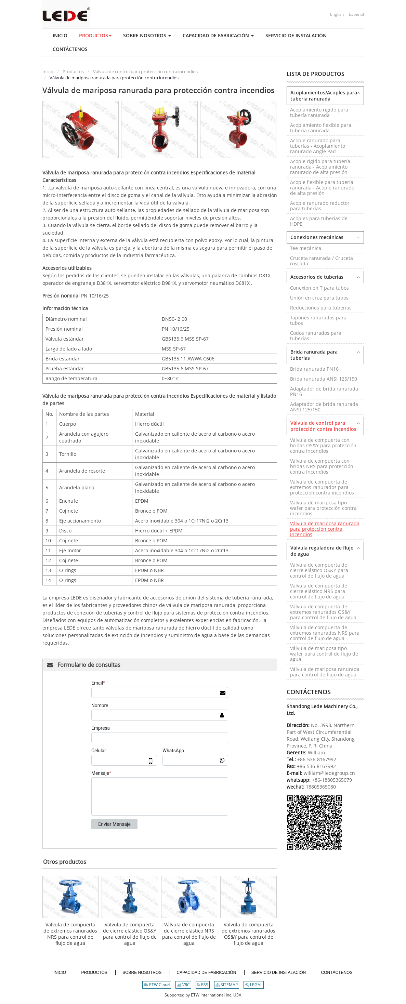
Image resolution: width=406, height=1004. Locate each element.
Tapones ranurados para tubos (318, 320)
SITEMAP (226, 985)
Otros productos (64, 862)
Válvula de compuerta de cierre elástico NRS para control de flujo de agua (189, 933)
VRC (183, 985)
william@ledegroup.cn (328, 773)
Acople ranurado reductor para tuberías (320, 206)
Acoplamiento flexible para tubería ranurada (320, 128)
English (337, 14)
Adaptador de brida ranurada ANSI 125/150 (324, 407)
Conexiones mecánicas (316, 237)
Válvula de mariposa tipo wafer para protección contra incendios (323, 508)
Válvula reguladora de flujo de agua (322, 550)
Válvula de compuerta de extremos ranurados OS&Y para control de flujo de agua (248, 933)
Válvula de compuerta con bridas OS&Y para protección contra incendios (323, 445)
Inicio (47, 71)
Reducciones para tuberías (321, 307)
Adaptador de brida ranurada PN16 (324, 391)
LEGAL (253, 985)
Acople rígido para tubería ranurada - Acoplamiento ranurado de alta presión (320, 166)
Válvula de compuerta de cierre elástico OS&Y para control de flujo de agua (130, 933)
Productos (73, 71)
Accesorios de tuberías (316, 277)
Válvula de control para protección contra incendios (145, 71)
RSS (202, 985)
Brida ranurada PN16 (314, 369)
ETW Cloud (157, 985)
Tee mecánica (305, 248)
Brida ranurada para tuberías (314, 354)
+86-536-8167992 (316, 759)
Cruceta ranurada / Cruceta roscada (321, 261)
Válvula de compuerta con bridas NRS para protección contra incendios (321, 466)
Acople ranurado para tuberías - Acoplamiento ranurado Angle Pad (317, 146)
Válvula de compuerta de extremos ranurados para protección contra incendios (322, 487)
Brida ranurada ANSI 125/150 (323, 378)
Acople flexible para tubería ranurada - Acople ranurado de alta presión (322, 187)
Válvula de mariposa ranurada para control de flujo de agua (324, 672)
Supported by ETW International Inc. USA (203, 995)
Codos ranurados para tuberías (315, 336)
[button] (90, 35)
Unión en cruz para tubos (319, 297)
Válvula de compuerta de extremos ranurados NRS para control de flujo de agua (70, 933)
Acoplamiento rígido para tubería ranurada (319, 112)
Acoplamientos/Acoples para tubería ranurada (323, 95)
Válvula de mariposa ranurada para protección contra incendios (324, 529)
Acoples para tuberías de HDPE (319, 221)
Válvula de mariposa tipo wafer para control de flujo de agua (324, 653)
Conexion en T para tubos (319, 288)
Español (356, 14)
